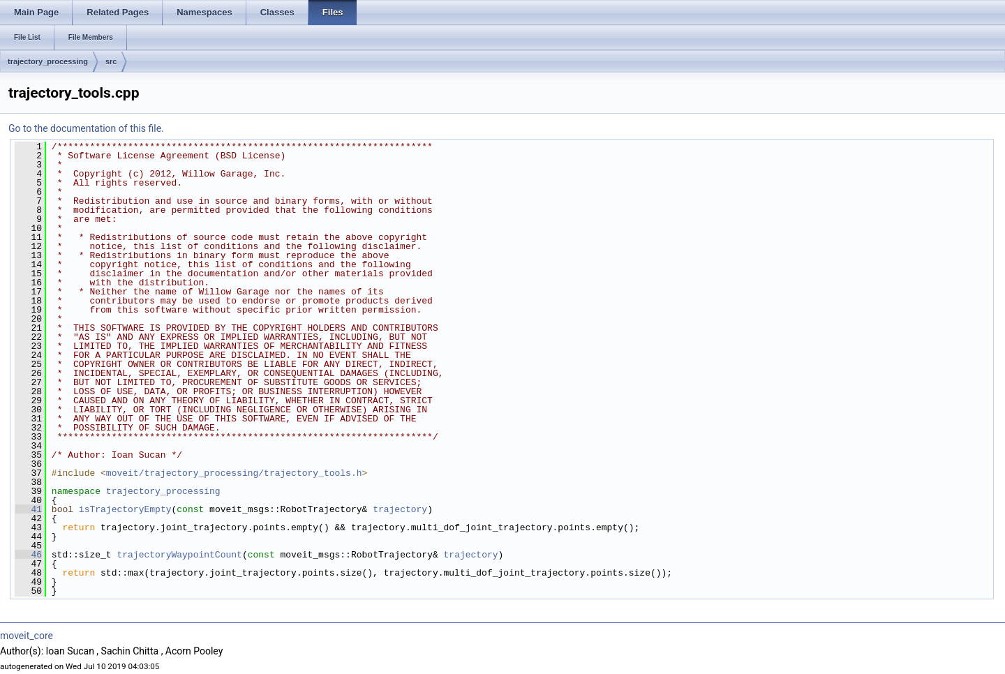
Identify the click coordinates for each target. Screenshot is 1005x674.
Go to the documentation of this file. (86, 128)
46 (28, 554)
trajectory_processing (48, 61)
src (111, 61)
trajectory (400, 509)
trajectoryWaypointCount (179, 554)
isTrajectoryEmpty (125, 509)
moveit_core (26, 635)
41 (28, 509)
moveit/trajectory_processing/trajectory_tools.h (234, 473)
